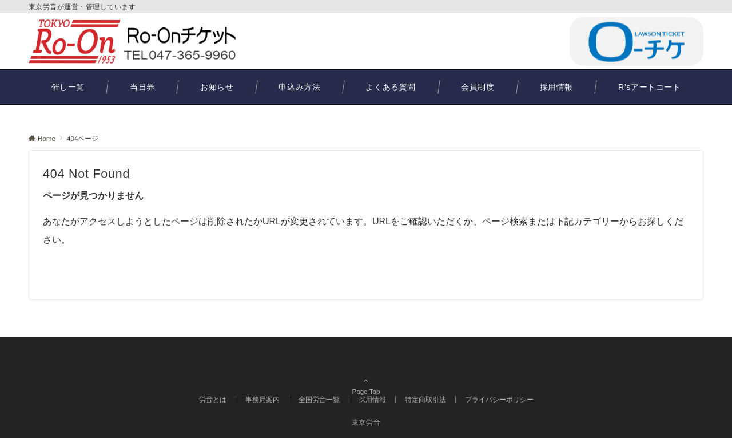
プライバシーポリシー (499, 399)
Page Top (366, 365)
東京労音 (366, 422)
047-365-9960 (506, 41)
